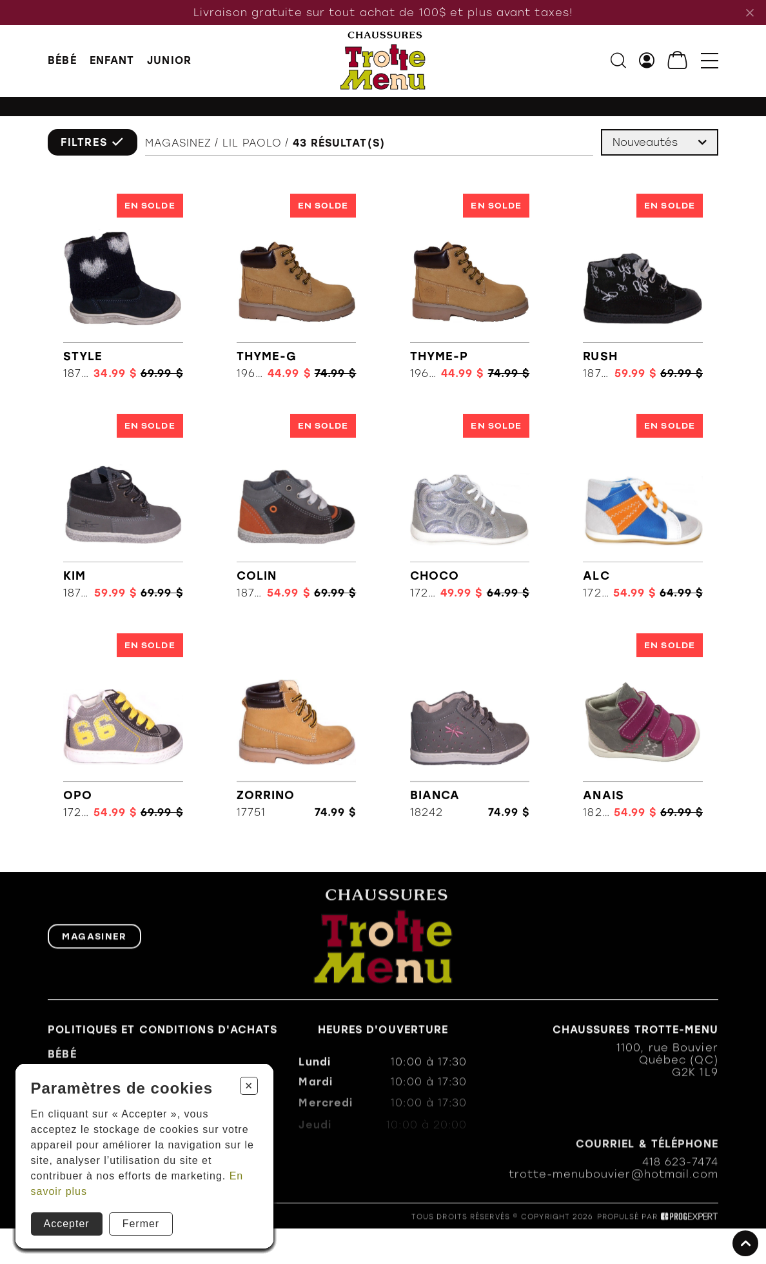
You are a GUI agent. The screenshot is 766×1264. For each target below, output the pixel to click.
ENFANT (112, 60)
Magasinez (178, 144)
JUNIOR (169, 60)
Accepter (67, 1223)
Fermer (141, 1223)
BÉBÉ (62, 60)
